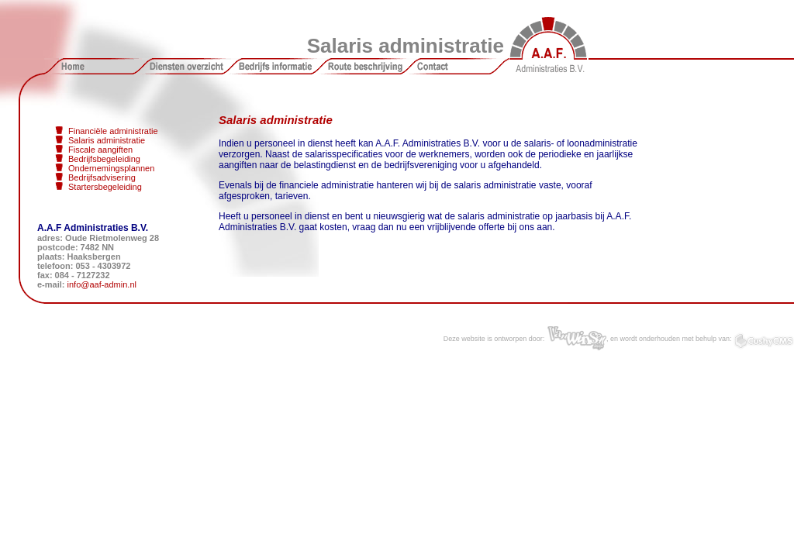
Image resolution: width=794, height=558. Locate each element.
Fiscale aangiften (100, 149)
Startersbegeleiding (105, 186)
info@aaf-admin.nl (101, 284)
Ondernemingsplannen (111, 168)
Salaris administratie (106, 140)
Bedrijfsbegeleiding (104, 159)
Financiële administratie (113, 131)
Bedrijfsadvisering (102, 177)
